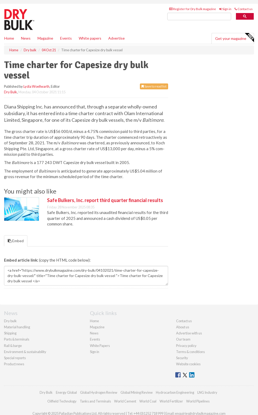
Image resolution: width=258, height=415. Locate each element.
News (94, 333)
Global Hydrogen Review (98, 392)
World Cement (125, 401)
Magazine (45, 38)
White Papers (100, 345)
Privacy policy (186, 345)
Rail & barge (13, 345)
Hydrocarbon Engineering (175, 392)
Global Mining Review (136, 392)
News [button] (26, 38)
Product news (14, 364)
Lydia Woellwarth (36, 86)
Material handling (17, 327)
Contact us (244, 9)
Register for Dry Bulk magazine (192, 9)
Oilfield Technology (62, 401)
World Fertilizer (171, 401)
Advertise (116, 38)
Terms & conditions (190, 352)
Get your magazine (234, 37)
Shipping (10, 333)
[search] (199, 16)
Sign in (225, 9)
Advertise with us (189, 333)
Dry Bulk (10, 92)
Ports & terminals (16, 339)
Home (9, 38)
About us (182, 327)
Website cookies (188, 364)
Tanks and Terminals (95, 401)
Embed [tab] (16, 240)
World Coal (147, 401)
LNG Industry (207, 392)
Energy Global (66, 392)
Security (182, 358)
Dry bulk (10, 321)
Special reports (15, 358)
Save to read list (154, 86)
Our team (183, 339)
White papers (90, 38)
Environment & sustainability (25, 352)
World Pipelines (198, 401)
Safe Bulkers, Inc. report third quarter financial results (105, 200)
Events (66, 38)
